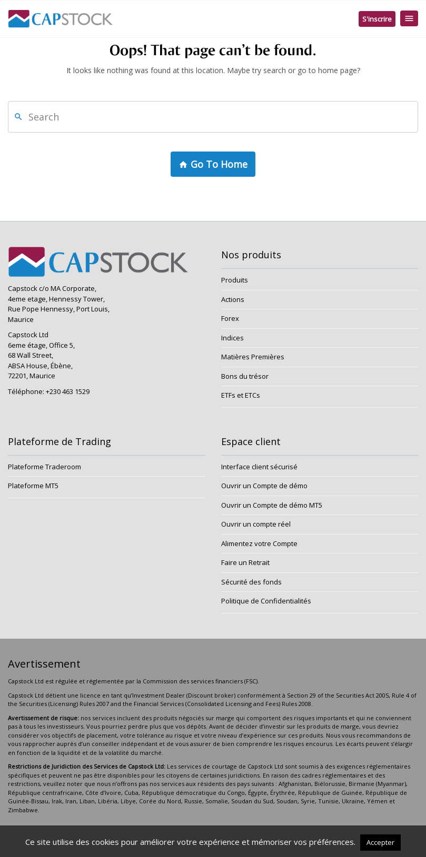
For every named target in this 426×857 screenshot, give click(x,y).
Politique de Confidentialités (266, 601)
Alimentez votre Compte (259, 543)
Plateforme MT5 (33, 485)
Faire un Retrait (245, 562)
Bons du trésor (245, 376)
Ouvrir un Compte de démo (264, 485)
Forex (230, 318)
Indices (232, 337)
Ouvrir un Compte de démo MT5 (271, 505)
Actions (232, 299)
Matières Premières (252, 356)
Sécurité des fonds (251, 582)
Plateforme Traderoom (44, 466)
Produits (234, 280)
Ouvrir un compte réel (256, 524)
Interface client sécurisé (259, 466)
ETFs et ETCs (240, 395)
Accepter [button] (380, 842)
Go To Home (213, 164)
